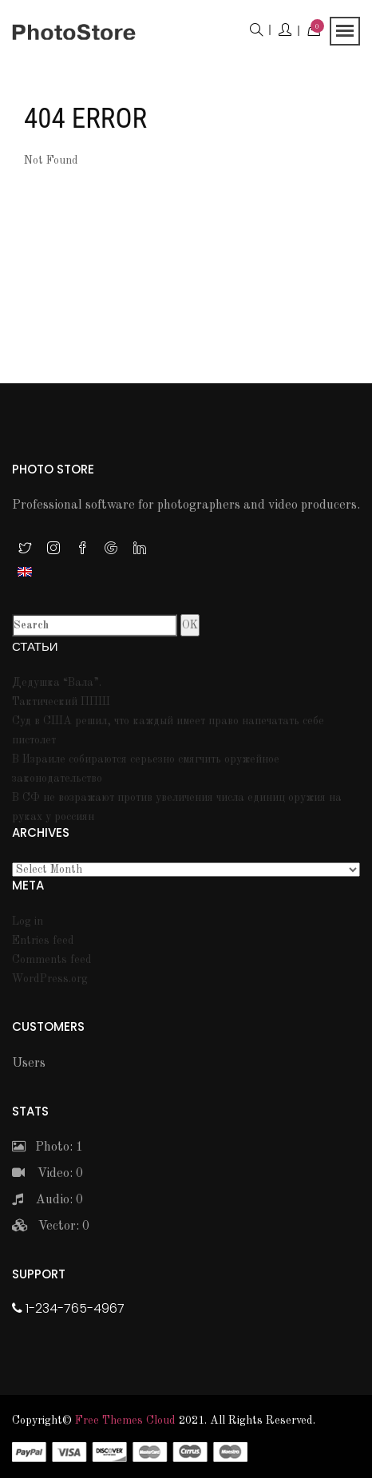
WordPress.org (50, 979)
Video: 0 (47, 1173)
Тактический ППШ (61, 701)
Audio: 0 (47, 1200)
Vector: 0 (50, 1226)
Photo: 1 (47, 1147)
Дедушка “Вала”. (56, 682)
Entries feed (43, 940)
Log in (27, 921)
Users (29, 1063)
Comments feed (52, 959)
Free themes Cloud (125, 1420)
